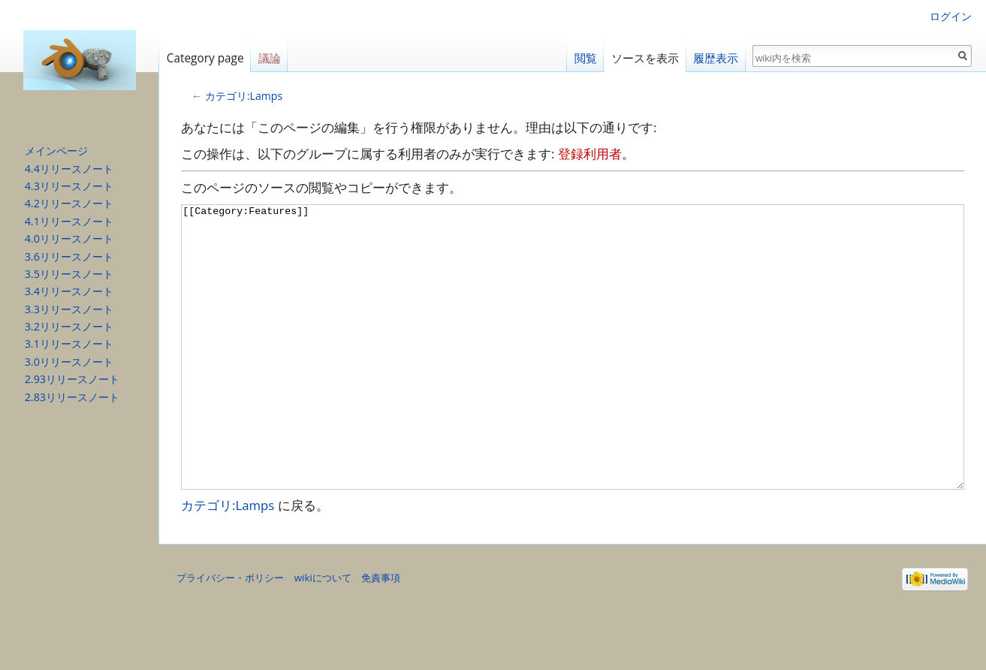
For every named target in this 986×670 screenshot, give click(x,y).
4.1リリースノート (69, 221)
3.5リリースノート (69, 274)
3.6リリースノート (69, 256)
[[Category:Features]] (572, 375)
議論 (269, 58)
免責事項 (380, 634)
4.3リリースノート (69, 186)
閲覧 (585, 58)
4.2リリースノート (69, 203)
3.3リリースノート (69, 309)
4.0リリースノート (69, 238)
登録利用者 (590, 153)
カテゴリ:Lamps (243, 96)
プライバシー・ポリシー (230, 634)
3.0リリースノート (69, 362)
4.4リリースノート (69, 168)
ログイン (951, 16)
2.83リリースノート (72, 397)
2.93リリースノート (72, 379)
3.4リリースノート (69, 291)
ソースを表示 (645, 58)
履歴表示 (715, 58)
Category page (205, 58)
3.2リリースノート (69, 326)
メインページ (56, 150)
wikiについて (322, 634)
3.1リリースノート (69, 344)
